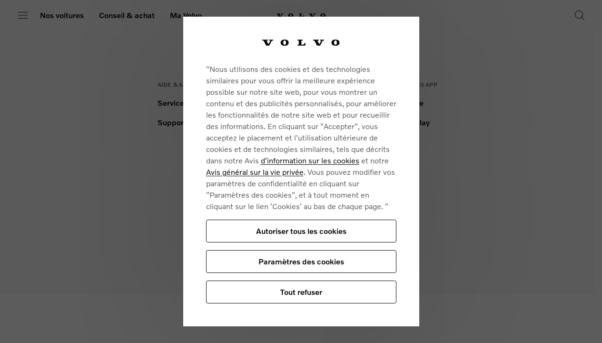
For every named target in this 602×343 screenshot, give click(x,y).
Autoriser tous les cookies (301, 230)
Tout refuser (301, 291)
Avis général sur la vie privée (255, 171)
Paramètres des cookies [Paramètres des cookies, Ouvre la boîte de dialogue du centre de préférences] (301, 261)
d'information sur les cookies (310, 160)
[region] (301, 171)
